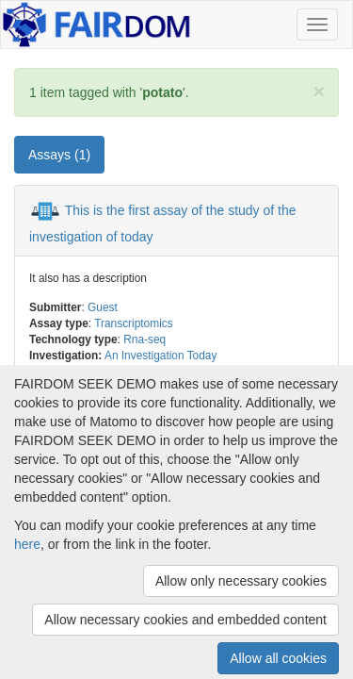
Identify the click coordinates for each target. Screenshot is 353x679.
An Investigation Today (160, 355)
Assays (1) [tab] (59, 154)
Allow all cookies (278, 658)
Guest (103, 307)
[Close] (319, 91)
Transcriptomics (133, 323)
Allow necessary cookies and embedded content (185, 619)
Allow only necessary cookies (241, 580)
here (27, 544)
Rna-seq (144, 339)
